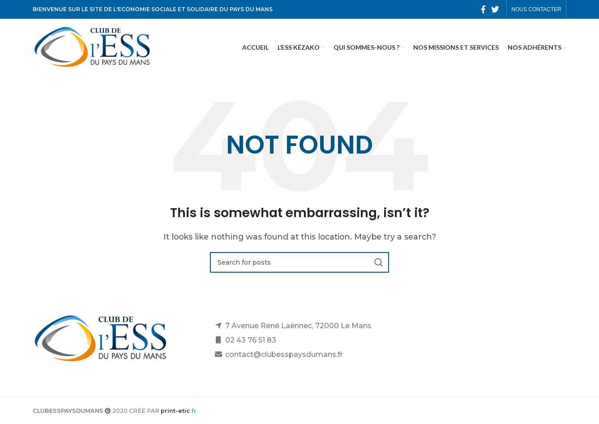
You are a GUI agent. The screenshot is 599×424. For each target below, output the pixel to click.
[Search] (299, 263)
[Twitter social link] (495, 9)
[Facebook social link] (483, 9)
